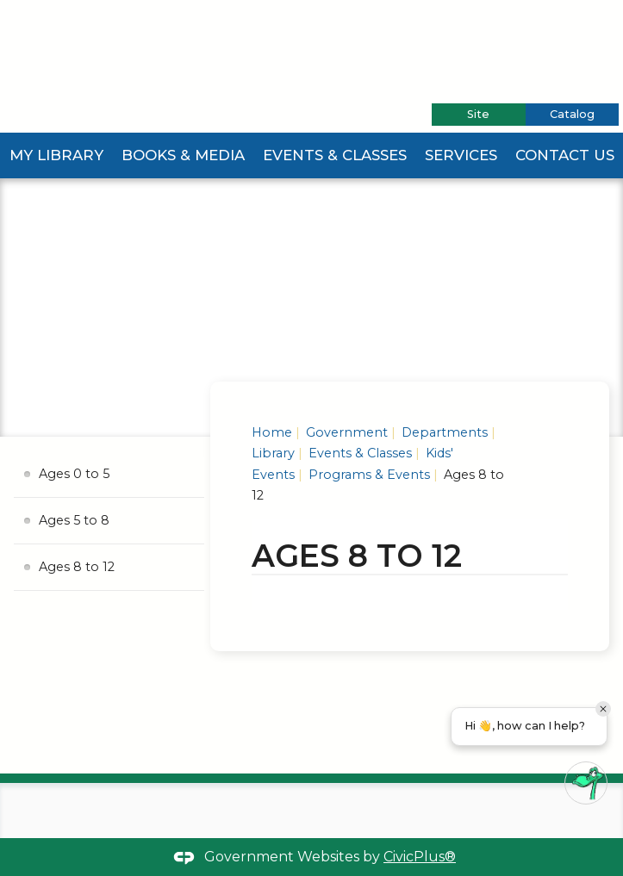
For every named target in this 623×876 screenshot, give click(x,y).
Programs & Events (367, 474)
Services (461, 155)
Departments (443, 432)
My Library (56, 155)
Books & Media (183, 155)
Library (273, 453)
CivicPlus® (419, 856)
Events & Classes (335, 155)
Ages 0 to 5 (74, 473)
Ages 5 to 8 (74, 520)
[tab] (478, 114)
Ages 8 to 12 (77, 567)
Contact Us (564, 155)
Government (345, 432)
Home (272, 432)
